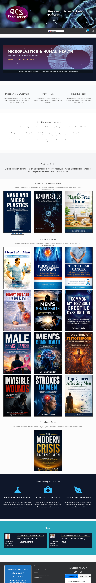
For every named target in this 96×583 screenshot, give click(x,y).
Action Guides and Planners (42, 570)
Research (42, 31)
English (52, 31)
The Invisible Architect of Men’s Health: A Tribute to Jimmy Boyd (75, 538)
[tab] (71, 576)
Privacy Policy (38, 577)
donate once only (85, 576)
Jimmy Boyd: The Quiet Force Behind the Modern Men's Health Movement (30, 538)
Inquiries (29, 31)
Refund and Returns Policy (42, 575)
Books (36, 572)
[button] (93, 31)
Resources (17, 31)
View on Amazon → (17, 233)
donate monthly (73, 576)
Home (5, 31)
